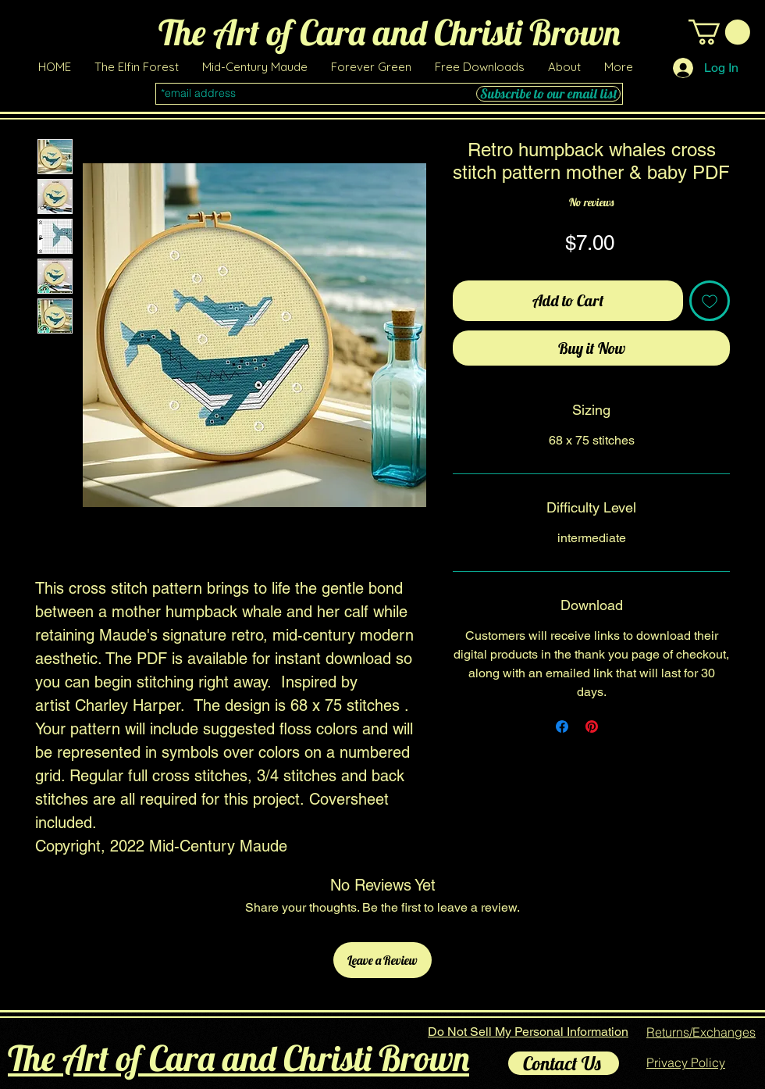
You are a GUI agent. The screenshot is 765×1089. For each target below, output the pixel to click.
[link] (719, 32)
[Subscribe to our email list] (548, 94)
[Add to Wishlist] (709, 300)
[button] (479, 67)
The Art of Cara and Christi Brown (238, 1058)
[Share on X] (621, 726)
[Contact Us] (563, 1063)
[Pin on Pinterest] (591, 726)
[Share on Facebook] (562, 726)
